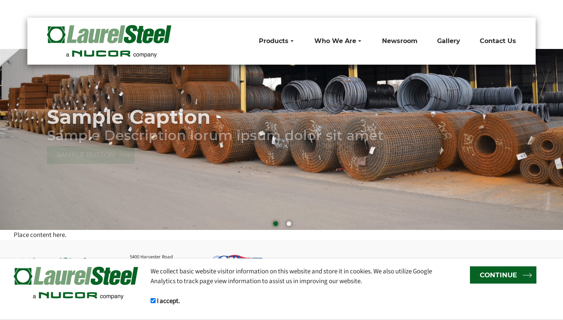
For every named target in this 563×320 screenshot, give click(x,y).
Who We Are (337, 41)
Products (276, 41)
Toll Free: (370, 9)
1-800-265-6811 (402, 8)
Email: (451, 9)
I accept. (165, 301)
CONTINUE (498, 275)
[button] (545, 139)
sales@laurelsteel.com (488, 8)
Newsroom (400, 41)
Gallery (448, 41)
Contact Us (498, 41)
